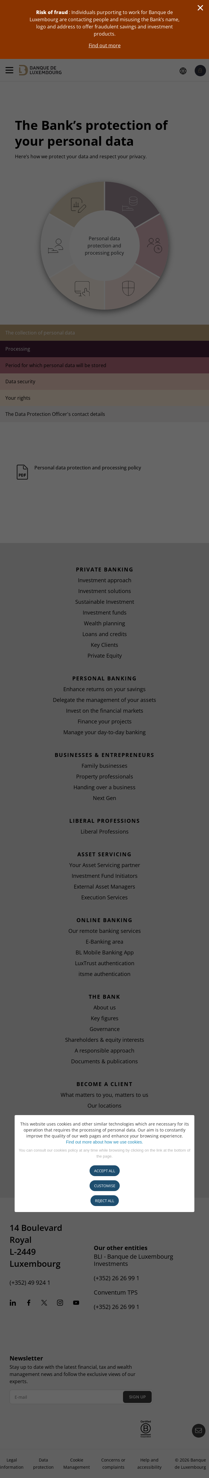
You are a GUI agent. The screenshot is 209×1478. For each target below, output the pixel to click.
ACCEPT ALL (104, 1170)
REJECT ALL (104, 1200)
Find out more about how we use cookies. (104, 1142)
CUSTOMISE (104, 1185)
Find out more (105, 45)
